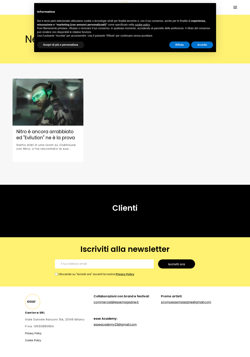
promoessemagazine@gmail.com (186, 302)
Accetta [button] (202, 44)
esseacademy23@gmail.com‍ (115, 324)
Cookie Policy (33, 340)
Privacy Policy (125, 274)
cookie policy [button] (142, 24)
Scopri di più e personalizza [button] (60, 44)
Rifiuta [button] (179, 44)
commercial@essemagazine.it (116, 302)
